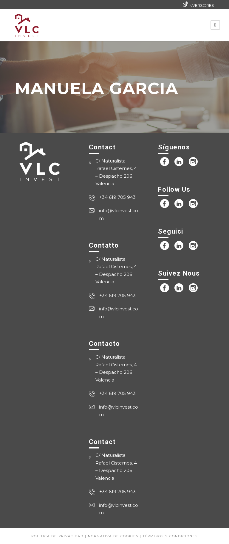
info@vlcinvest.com (118, 214)
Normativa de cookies (113, 536)
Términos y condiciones (170, 536)
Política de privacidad (57, 536)
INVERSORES (201, 5)
